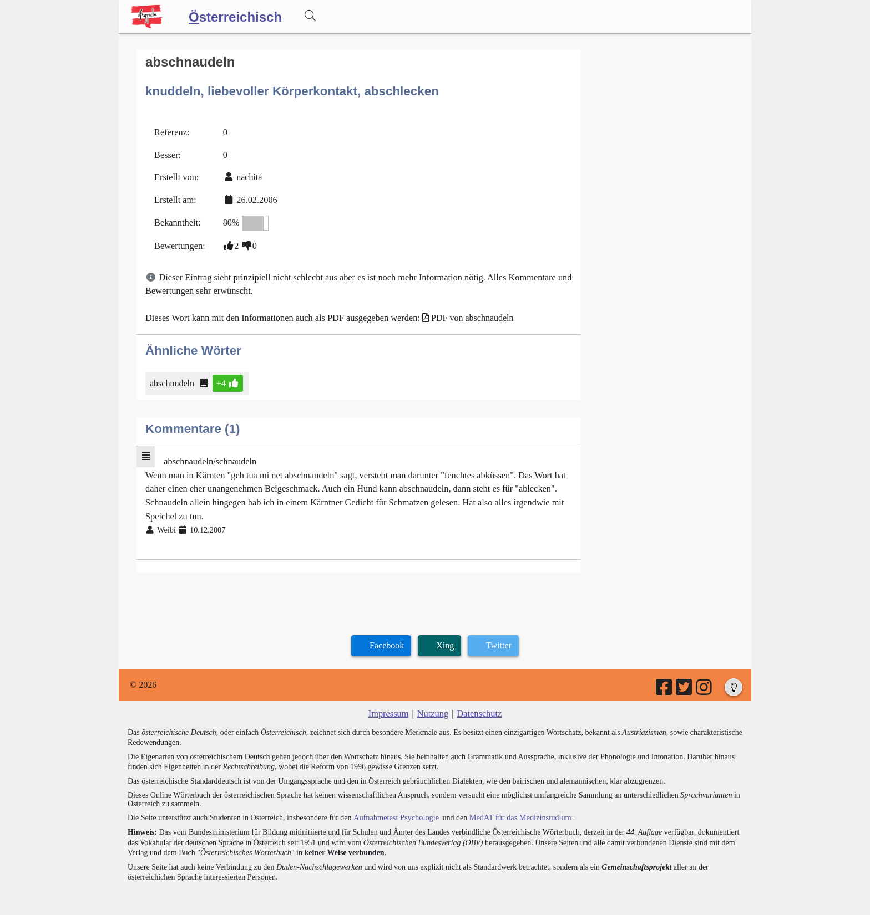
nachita (248, 175)
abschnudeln (173, 379)
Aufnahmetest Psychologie (394, 810)
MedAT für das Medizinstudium (516, 810)
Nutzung (432, 707)
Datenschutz (478, 707)
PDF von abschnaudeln (467, 314)
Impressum (389, 707)
